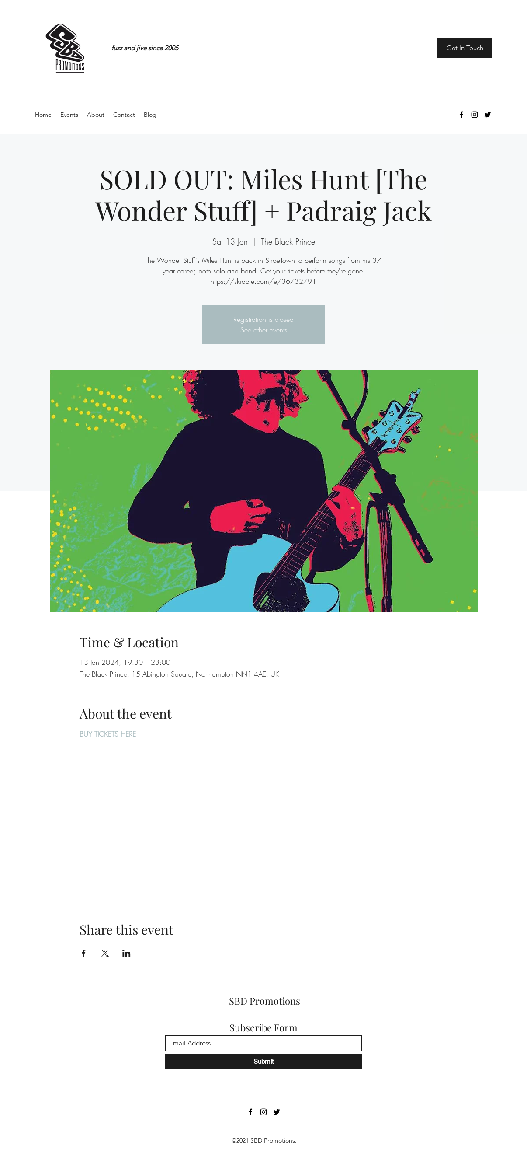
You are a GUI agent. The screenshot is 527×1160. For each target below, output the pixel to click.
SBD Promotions (264, 1000)
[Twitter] (487, 114)
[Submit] (263, 1061)
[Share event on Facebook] (84, 953)
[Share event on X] (105, 953)
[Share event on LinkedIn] (126, 953)
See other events (263, 330)
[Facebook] (461, 114)
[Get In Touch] (464, 48)
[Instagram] (474, 114)
